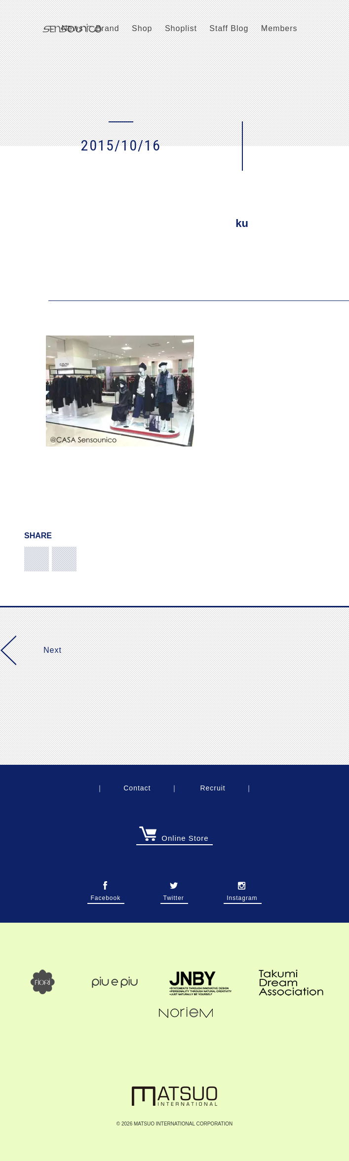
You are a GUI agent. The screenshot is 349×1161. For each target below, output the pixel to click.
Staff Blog (228, 28)
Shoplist (181, 28)
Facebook (105, 895)
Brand (107, 28)
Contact (137, 788)
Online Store (173, 838)
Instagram (242, 895)
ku (241, 223)
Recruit (212, 788)
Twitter (173, 895)
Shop (142, 28)
